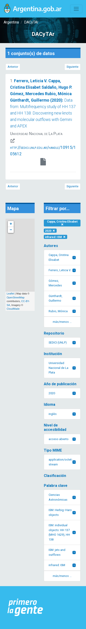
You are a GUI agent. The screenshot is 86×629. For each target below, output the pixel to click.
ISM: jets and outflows (62, 552)
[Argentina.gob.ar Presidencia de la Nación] (25, 607)
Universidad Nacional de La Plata (62, 367)
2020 (50, 230)
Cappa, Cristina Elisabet (62, 223)
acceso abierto (62, 439)
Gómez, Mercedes (62, 283)
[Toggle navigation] (76, 9)
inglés (62, 414)
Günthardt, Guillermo (62, 298)
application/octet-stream (62, 462)
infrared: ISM (55, 236)
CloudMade (13, 308)
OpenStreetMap (16, 297)
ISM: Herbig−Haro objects (62, 512)
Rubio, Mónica (62, 311)
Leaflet (10, 293)
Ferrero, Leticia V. (62, 270)
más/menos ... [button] (62, 321)
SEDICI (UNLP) (62, 342)
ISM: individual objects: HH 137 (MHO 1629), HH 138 (62, 532)
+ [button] (11, 224)
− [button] (11, 230)
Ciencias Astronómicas (62, 497)
